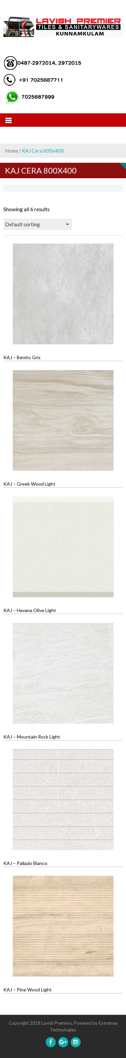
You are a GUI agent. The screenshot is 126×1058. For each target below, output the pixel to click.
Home (11, 151)
